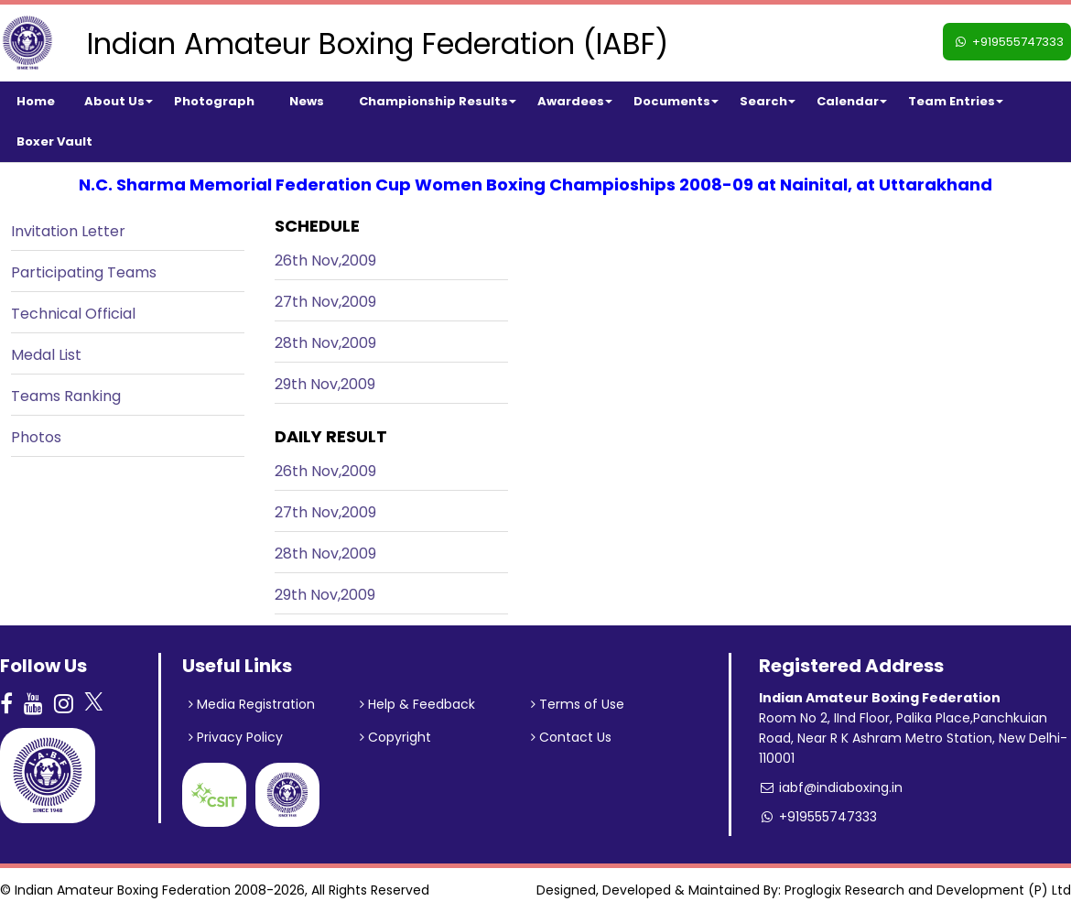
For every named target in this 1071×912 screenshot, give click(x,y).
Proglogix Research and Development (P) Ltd (927, 890)
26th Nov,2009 (325, 260)
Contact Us (571, 737)
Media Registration (252, 704)
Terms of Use (577, 704)
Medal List (46, 354)
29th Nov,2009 (325, 384)
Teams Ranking (66, 396)
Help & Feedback (417, 704)
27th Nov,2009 (325, 301)
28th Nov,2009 (325, 342)
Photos (36, 437)
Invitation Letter (68, 231)
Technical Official (73, 313)
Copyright (395, 737)
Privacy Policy (236, 737)
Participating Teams (84, 272)
